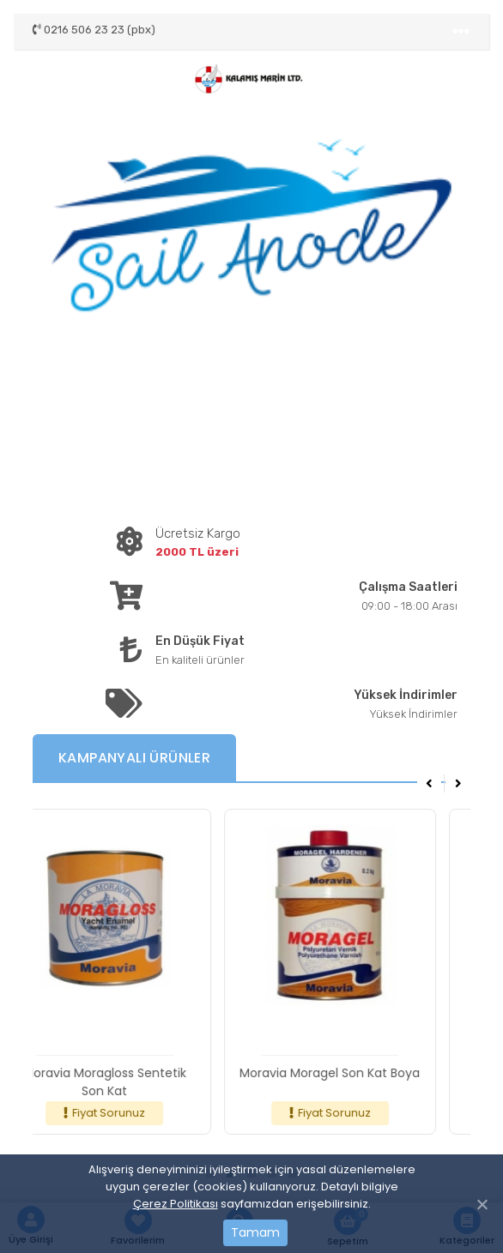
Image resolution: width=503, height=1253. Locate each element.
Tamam (255, 1232)
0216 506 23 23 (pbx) (94, 29)
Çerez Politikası (175, 1204)
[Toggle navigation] (460, 32)
